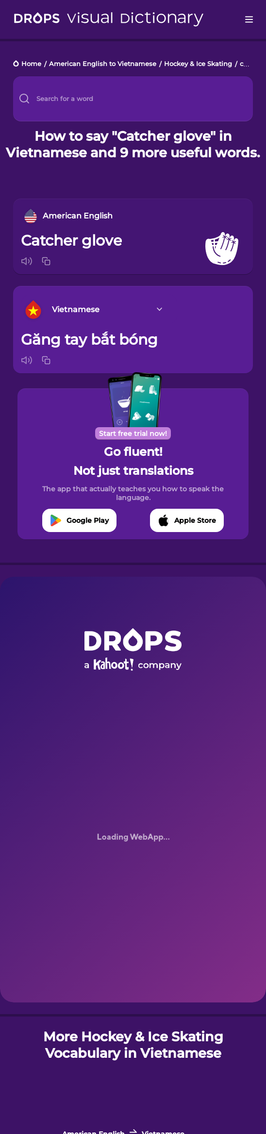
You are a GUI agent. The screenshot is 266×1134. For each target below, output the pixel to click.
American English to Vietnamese (102, 64)
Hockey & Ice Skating (198, 64)
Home (31, 64)
